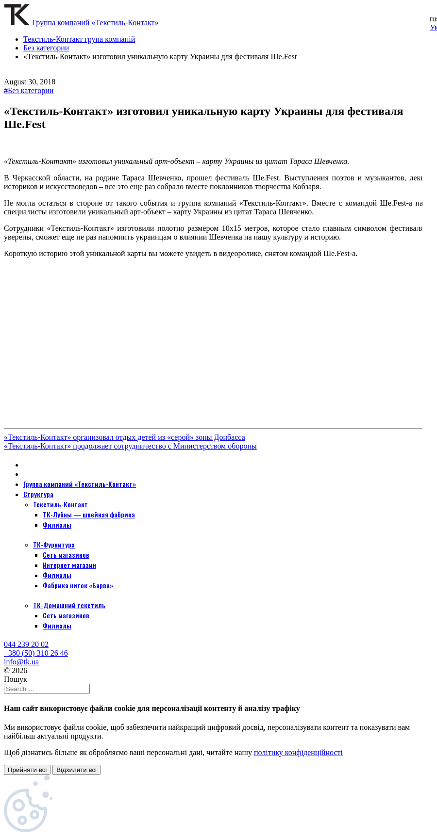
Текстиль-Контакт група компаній (79, 39)
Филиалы (57, 524)
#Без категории (28, 90)
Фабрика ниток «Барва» (78, 585)
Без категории (46, 48)
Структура (38, 494)
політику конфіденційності (298, 752)
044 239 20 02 (26, 644)
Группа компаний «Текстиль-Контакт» (79, 484)
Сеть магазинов (66, 554)
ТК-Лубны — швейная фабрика (89, 514)
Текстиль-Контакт (60, 504)
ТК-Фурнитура (54, 544)
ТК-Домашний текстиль (69, 605)
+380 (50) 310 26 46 (36, 653)
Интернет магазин (69, 565)
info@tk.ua (21, 662)
